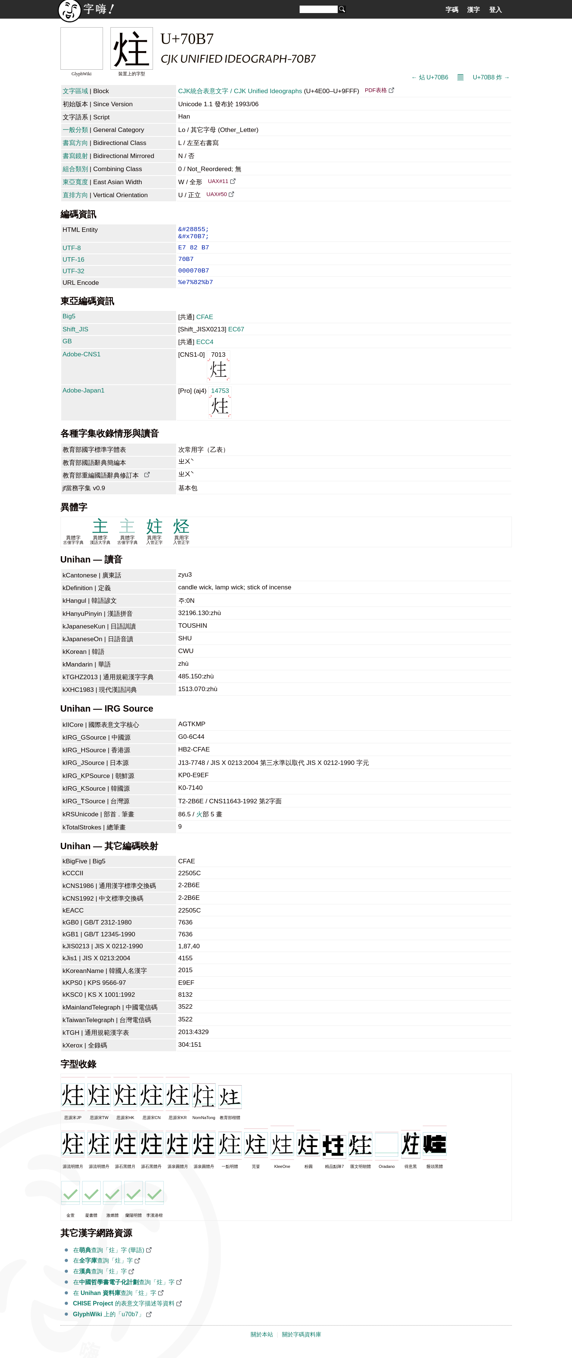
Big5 (69, 326)
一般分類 (75, 129)
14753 (220, 412)
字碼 (452, 9)
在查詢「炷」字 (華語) (108, 1260)
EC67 (236, 339)
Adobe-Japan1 (84, 400)
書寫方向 (75, 142)
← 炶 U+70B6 (429, 77)
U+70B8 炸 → (491, 77)
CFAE (204, 326)
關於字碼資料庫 (301, 1344)
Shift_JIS (75, 339)
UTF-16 (74, 264)
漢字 (473, 9)
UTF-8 (72, 251)
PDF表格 (376, 90)
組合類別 (75, 169)
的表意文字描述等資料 (124, 1313)
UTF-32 (74, 277)
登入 (495, 9)
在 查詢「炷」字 (114, 1302)
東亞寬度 (75, 182)
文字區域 (75, 91)
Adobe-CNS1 (82, 364)
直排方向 (75, 195)
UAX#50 (216, 194)
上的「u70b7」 (108, 1324)
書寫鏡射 (75, 156)
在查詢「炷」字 (103, 1270)
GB (67, 351)
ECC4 (204, 351)
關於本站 (262, 1344)
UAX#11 (218, 181)
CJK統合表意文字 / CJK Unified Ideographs (240, 91)
